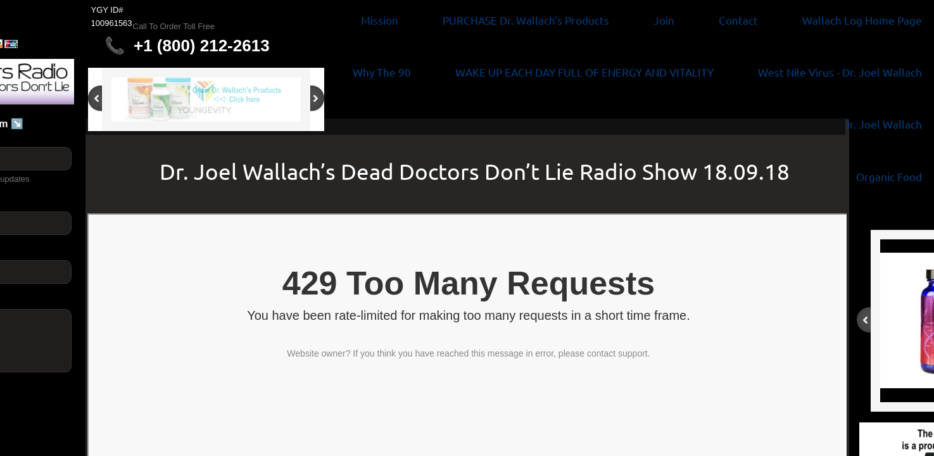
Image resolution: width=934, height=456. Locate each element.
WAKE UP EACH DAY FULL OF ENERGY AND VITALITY (584, 72)
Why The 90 (382, 72)
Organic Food (889, 176)
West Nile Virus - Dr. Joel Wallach (840, 72)
